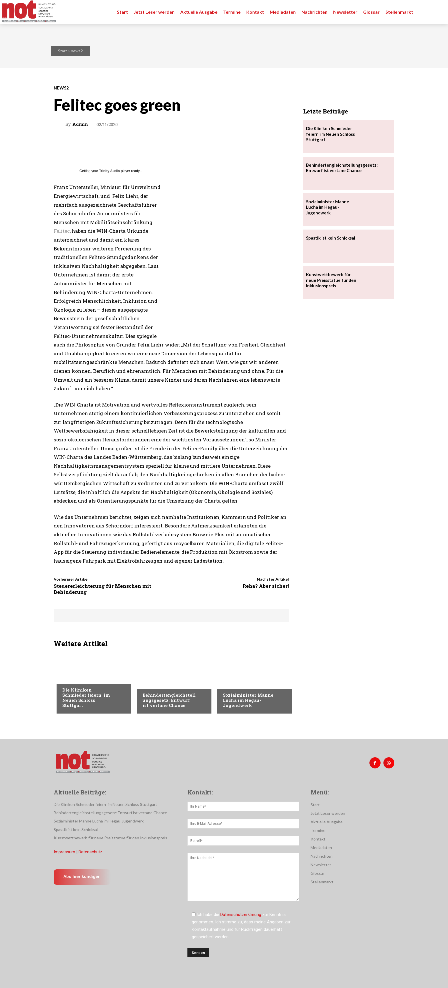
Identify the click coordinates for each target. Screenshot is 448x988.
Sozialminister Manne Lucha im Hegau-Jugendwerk (248, 700)
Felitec (62, 231)
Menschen (152, 683)
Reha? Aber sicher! (266, 586)
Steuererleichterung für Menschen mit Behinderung (102, 589)
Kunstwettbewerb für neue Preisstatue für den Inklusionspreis (331, 280)
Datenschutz (90, 851)
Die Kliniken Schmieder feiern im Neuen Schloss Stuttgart (86, 697)
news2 (77, 50)
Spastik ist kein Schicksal (330, 237)
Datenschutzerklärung (240, 914)
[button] (437, 12)
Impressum (64, 851)
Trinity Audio (109, 171)
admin (80, 124)
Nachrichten (75, 678)
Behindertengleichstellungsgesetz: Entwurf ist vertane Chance (169, 700)
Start (62, 50)
